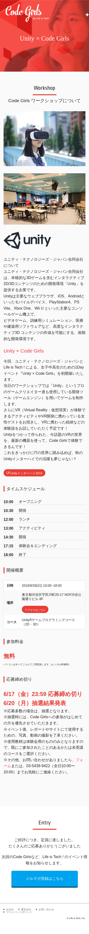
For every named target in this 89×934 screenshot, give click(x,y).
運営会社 (26, 909)
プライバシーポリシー (19, 912)
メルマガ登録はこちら (45, 878)
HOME (10, 909)
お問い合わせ (46, 909)
